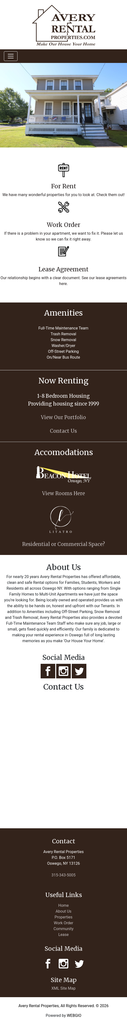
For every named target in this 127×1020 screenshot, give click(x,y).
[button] (9, 105)
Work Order (63, 923)
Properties (63, 917)
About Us (63, 911)
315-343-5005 (64, 875)
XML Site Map (63, 988)
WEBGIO (74, 1015)
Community (63, 928)
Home (63, 905)
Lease (63, 934)
